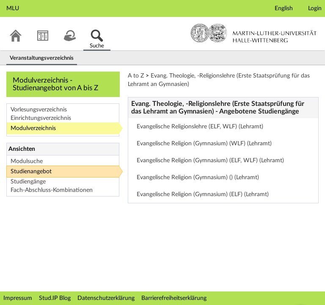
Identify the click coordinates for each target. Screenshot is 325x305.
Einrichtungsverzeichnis (41, 118)
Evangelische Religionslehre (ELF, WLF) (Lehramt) (200, 127)
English (284, 8)
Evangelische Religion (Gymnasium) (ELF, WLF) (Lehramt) (210, 161)
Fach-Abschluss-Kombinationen (52, 190)
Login (315, 8)
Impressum (17, 298)
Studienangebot (31, 172)
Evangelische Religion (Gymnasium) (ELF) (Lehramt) (203, 194)
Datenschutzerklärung (106, 298)
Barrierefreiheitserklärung (174, 298)
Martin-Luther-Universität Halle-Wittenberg (253, 33)
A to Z (136, 76)
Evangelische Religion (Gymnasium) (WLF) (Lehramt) (204, 144)
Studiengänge (28, 182)
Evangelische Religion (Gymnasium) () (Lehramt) (198, 177)
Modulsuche (27, 161)
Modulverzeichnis (33, 128)
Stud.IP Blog (55, 298)
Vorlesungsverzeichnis (39, 110)
